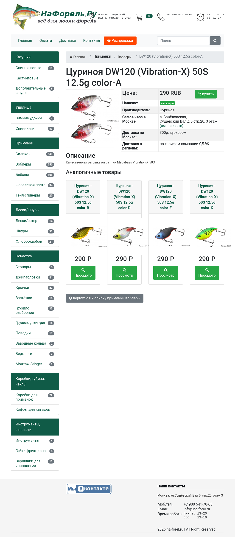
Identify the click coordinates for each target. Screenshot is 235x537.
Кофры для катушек (33, 409)
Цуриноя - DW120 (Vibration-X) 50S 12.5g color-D (124, 197)
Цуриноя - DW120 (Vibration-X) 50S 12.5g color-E (165, 197)
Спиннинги (25, 128)
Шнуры (22, 231)
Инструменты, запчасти (28, 427)
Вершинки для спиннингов (28, 463)
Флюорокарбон (29, 241)
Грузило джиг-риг (31, 323)
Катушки (23, 57)
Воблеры (23, 164)
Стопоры (23, 267)
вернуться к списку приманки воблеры (104, 298)
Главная (25, 40)
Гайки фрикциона (31, 451)
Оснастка (24, 256)
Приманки (24, 143)
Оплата (45, 40)
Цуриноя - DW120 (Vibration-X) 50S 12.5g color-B (83, 197)
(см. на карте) (171, 126)
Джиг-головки (28, 277)
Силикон (23, 154)
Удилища (23, 107)
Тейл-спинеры (28, 195)
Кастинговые (27, 78)
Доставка (67, 40)
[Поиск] (183, 40)
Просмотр (83, 273)
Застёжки (24, 298)
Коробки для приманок (27, 397)
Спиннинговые (28, 68)
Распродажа (120, 40)
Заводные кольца (31, 343)
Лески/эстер (26, 221)
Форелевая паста (30, 185)
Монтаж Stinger (29, 364)
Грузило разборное (25, 310)
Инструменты (27, 440)
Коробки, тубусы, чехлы (30, 381)
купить (206, 94)
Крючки (22, 287)
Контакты (91, 40)
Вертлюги (24, 353)
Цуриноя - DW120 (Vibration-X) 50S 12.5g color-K (207, 197)
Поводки (23, 333)
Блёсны (22, 174)
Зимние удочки (29, 118)
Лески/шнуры (27, 210)
